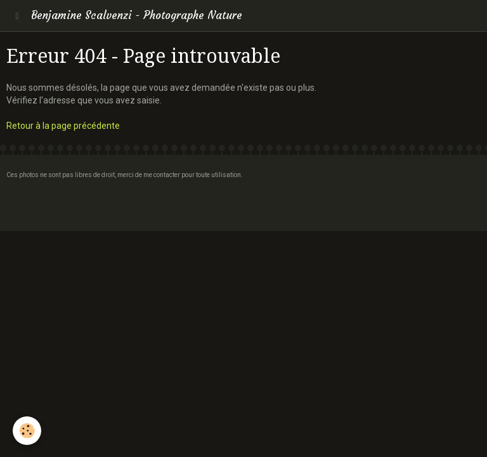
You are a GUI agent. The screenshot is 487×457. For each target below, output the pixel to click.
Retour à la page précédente (63, 126)
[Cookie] (27, 430)
